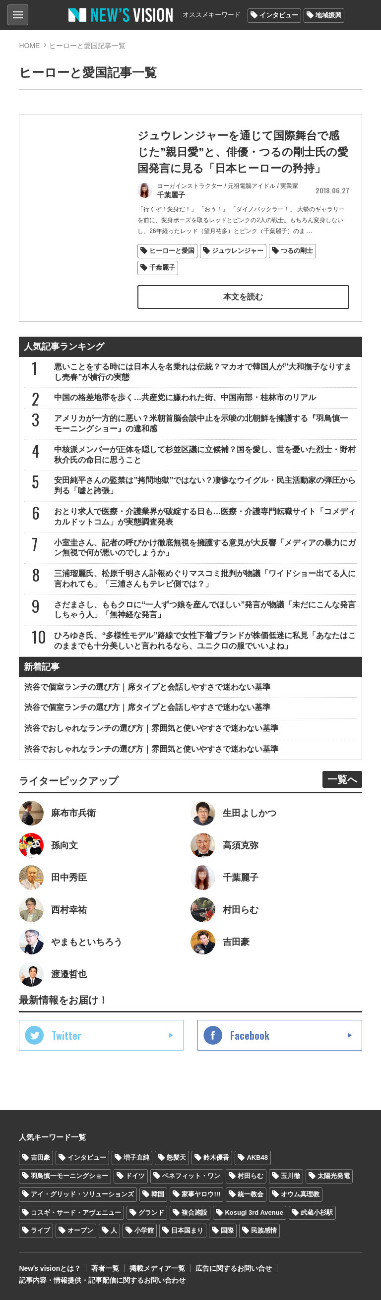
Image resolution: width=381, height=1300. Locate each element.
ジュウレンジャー (237, 250)
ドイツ (135, 1176)
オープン (80, 1230)
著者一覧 (105, 1268)
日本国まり (187, 1230)
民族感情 (264, 1230)
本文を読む (243, 297)
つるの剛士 (297, 250)
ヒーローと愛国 (171, 250)
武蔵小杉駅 (317, 1212)
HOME (29, 46)
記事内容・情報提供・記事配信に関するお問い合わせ (102, 1280)
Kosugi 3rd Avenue (254, 1212)
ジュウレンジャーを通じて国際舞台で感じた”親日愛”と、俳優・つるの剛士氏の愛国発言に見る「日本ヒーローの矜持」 (242, 152)
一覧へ (342, 779)
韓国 (157, 1194)
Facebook (249, 1035)
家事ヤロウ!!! (201, 1194)
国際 (227, 1230)
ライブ (40, 1230)
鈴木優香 (216, 1157)
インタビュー (278, 15)
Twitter (66, 1035)
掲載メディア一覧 (157, 1268)
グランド (151, 1212)
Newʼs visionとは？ (50, 1268)
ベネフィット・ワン (191, 1176)
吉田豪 (40, 1157)
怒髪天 (176, 1157)
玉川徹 (290, 1176)
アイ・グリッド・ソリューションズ (82, 1194)
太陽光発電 (334, 1176)
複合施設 (194, 1212)
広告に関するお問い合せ (233, 1268)
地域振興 (328, 15)
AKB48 (257, 1157)
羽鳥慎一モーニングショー (69, 1176)
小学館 (144, 1230)
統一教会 (250, 1194)
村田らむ (250, 1176)
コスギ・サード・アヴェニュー (76, 1212)
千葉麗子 (162, 267)
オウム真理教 (300, 1194)
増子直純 (136, 1157)
